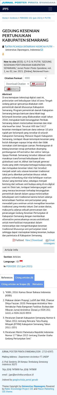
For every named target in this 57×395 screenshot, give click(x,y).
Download (37, 240)
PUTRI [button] (48, 18)
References (7, 277)
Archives (14, 18)
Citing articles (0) (24, 277)
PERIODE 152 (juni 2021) (31, 18)
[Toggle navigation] (50, 9)
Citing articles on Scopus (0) (15, 284)
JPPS (5, 9)
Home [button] (5, 18)
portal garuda (32, 379)
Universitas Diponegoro (33, 386)
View (27, 240)
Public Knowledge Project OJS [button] (19, 388)
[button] (3, 53)
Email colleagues (49, 242)
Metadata (38, 284)
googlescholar (18, 379)
